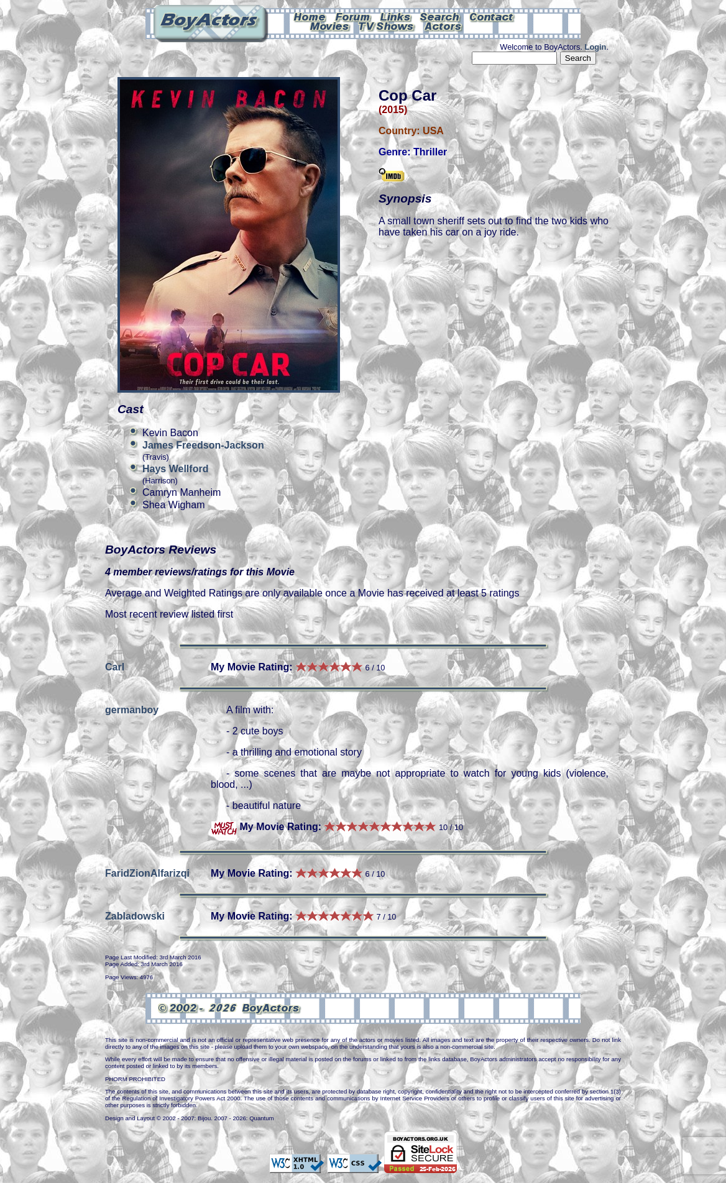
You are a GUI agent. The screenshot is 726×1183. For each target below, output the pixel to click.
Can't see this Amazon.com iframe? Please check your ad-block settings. (680, 85)
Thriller (430, 152)
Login (596, 47)
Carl (114, 667)
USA (433, 131)
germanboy (132, 710)
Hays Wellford (175, 469)
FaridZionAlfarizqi (147, 873)
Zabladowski (135, 916)
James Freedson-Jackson (203, 445)
